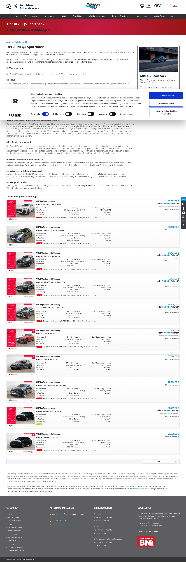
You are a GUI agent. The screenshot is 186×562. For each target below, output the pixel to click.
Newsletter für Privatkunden (150, 523)
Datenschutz (12, 544)
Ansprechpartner (14, 531)
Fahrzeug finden (14, 517)
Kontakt (148, 97)
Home (10, 514)
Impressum (12, 541)
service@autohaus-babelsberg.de (65, 524)
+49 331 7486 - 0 (59, 517)
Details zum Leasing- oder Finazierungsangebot (169, 206)
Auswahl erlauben (166, 14)
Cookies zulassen (166, 6)
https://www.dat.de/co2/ (141, 489)
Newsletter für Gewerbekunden (151, 526)
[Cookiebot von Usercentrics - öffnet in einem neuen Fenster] (15, 26)
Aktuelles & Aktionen (15, 527)
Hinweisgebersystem (15, 537)
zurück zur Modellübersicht (16, 42)
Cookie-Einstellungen (15, 547)
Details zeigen (126, 25)
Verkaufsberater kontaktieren (158, 87)
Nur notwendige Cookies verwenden (166, 23)
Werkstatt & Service (15, 521)
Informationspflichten (16, 551)
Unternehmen (13, 534)
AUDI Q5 (45, 201)
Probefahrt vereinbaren (156, 92)
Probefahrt (12, 524)
